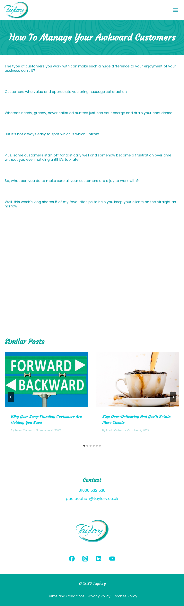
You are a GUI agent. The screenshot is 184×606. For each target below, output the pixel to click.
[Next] (173, 397)
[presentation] (46, 379)
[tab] (84, 446)
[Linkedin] (99, 558)
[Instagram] (85, 558)
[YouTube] (112, 558)
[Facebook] (72, 558)
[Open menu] (177, 10)
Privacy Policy (98, 596)
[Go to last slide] (11, 397)
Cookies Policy (125, 596)
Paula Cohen (23, 430)
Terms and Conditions (66, 596)
